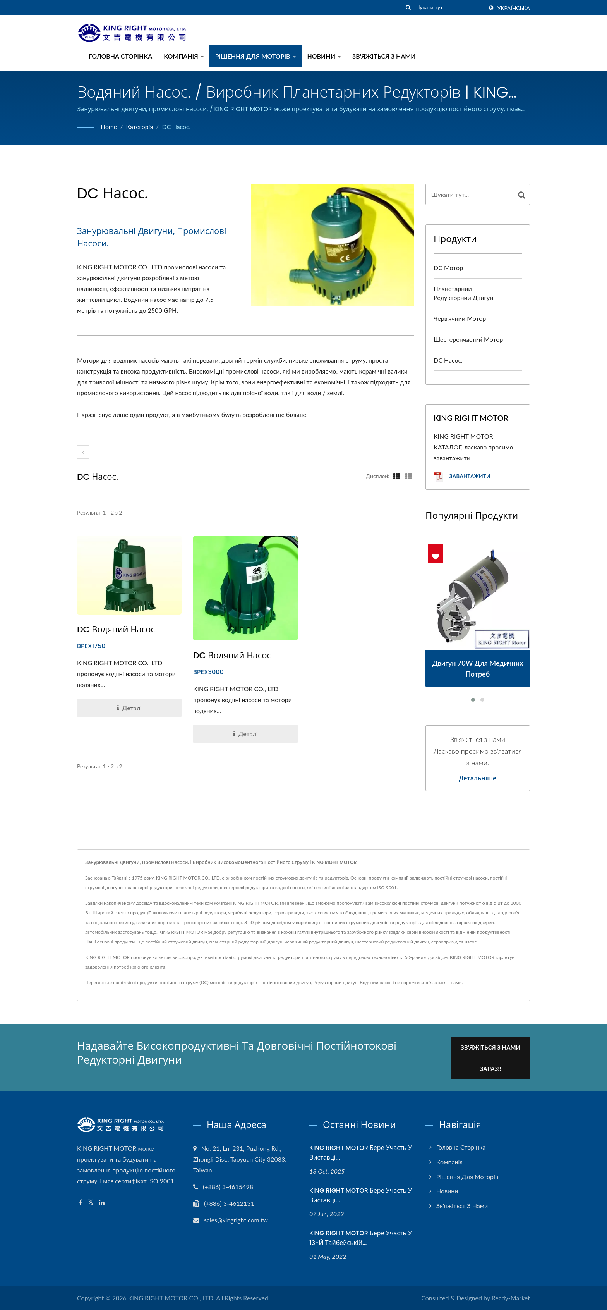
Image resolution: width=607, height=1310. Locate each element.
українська (513, 8)
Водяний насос (375, 982)
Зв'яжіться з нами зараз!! (492, 1057)
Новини (324, 56)
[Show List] (409, 476)
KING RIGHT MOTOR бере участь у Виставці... (360, 1152)
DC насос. (177, 126)
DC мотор (448, 267)
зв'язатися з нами (443, 982)
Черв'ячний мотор (460, 318)
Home (109, 126)
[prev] (83, 452)
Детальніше (478, 778)
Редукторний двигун (336, 982)
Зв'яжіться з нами (384, 56)
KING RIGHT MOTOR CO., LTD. (171, 1297)
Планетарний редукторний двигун (463, 293)
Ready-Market (511, 1297)
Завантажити (462, 477)
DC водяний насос (116, 629)
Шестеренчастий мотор (468, 339)
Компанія (184, 56)
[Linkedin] (102, 1201)
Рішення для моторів (255, 56)
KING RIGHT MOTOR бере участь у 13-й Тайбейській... (360, 1237)
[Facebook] (80, 1201)
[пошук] (408, 7)
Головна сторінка (120, 56)
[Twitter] (91, 1201)
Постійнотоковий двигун (284, 982)
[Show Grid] (397, 476)
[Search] (448, 7)
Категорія (140, 126)
